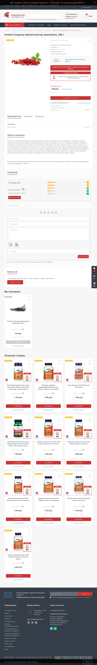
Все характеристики (84, 103)
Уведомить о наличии (71, 98)
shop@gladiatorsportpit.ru (59, 614)
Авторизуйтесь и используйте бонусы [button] (75, 60)
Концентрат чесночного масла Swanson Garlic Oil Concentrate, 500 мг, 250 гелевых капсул (18, 444)
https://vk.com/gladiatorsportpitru (28, 622)
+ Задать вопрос (15, 282)
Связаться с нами (10, 638)
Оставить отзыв (83, 256)
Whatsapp (55, 628)
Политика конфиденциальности (67, 597)
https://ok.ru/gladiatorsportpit (32, 622)
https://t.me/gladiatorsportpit (36, 622)
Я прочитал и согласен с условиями (70, 597)
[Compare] (90, 40)
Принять (88, 662)
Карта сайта (8, 644)
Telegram (51, 628)
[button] (94, 284)
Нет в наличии (18, 342)
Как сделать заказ (10, 610)
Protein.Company (65, 45)
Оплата (16, 5)
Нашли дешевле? (67, 89)
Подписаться (85, 594)
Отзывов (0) (28, 116)
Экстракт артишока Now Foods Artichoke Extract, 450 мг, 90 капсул (18, 557)
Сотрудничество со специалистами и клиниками (20, 9)
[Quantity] (18, 337)
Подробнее (35, 662)
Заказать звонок (69, 18)
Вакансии (7, 619)
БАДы (49, 25)
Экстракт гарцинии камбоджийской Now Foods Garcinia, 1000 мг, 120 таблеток (48, 387)
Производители (9, 646)
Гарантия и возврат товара (29, 5)
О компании (8, 616)
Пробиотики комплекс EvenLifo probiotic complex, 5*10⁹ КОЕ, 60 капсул (73, 77)
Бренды (31, 29)
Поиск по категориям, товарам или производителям (42, 19)
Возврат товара (9, 641)
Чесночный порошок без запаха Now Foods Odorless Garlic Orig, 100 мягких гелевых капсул (18, 387)
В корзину (18, 406)
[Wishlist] (84, 40)
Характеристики (14, 116)
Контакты (42, 5)
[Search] (60, 16)
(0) (66, 40)
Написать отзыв (14, 197)
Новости (7, 613)
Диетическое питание (78, 25)
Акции (46, 29)
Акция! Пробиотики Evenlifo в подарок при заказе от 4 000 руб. (70, 68)
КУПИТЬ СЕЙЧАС (18, 346)
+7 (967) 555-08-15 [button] (58, 610)
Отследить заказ (53, 5)
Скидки (39, 29)
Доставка (8, 5)
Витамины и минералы (36, 25)
